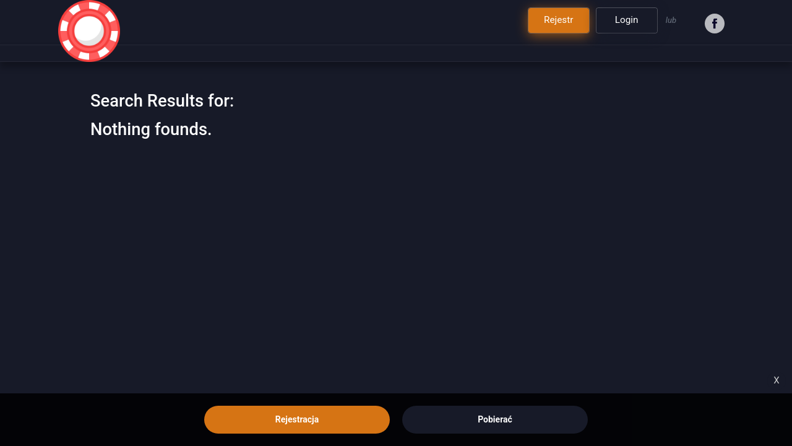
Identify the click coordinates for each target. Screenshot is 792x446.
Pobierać (495, 419)
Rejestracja (297, 419)
